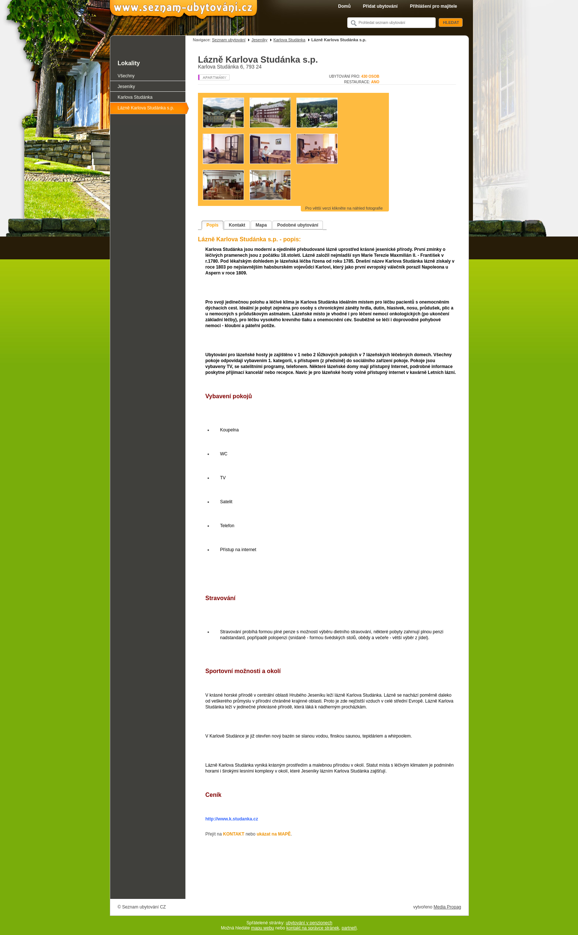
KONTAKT (233, 834)
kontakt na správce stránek (312, 928)
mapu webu (262, 928)
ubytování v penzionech (309, 922)
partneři (349, 928)
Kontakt (237, 225)
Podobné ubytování (297, 225)
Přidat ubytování (380, 6)
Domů (344, 6)
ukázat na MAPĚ (274, 834)
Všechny (126, 75)
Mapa (261, 225)
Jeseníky (259, 40)
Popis (212, 225)
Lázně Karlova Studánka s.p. (146, 108)
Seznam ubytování (229, 40)
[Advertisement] (327, 878)
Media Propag (447, 907)
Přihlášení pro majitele (433, 6)
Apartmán (226, 77)
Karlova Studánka (290, 40)
